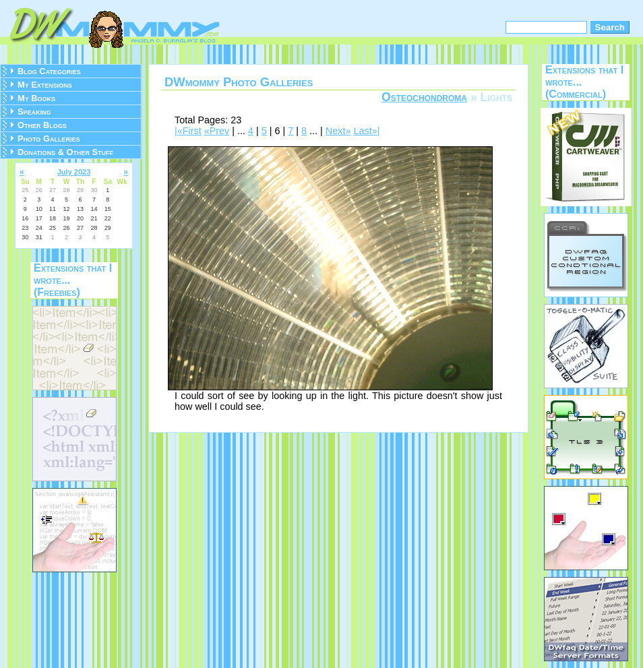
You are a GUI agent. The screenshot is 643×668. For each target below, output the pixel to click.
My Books (36, 98)
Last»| (366, 130)
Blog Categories (49, 71)
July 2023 (74, 172)
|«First (188, 130)
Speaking (34, 112)
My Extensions (45, 85)
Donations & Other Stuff (65, 152)
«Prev (217, 130)
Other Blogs (42, 125)
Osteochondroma (424, 97)
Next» (338, 130)
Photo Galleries (49, 138)
